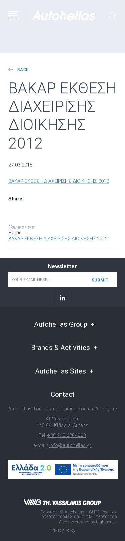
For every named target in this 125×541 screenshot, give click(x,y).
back (18, 69)
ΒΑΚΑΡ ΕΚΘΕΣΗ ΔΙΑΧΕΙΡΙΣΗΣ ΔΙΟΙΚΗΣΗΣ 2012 (58, 181)
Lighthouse (106, 521)
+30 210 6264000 (66, 435)
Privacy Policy (62, 530)
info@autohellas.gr (70, 445)
